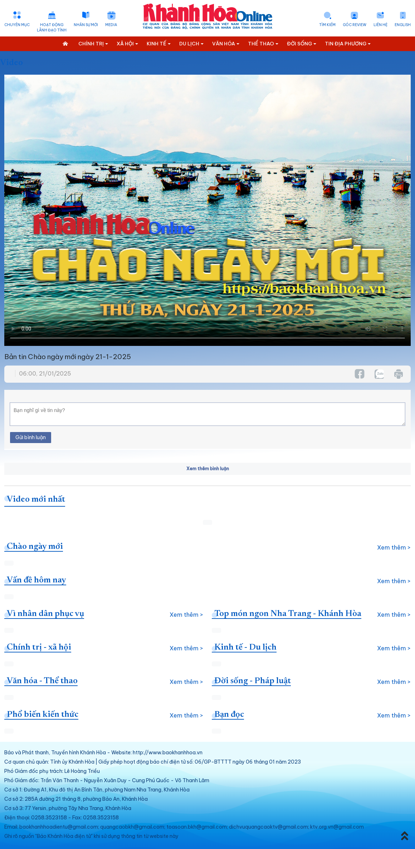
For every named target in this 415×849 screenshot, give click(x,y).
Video (11, 63)
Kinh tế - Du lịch (245, 647)
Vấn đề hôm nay (36, 580)
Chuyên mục (17, 25)
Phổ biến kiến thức (42, 714)
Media (111, 25)
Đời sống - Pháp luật (252, 681)
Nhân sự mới (86, 25)
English (403, 25)
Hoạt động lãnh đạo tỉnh (52, 28)
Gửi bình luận (30, 437)
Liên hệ (380, 25)
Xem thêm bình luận (207, 468)
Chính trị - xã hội (39, 647)
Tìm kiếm (327, 25)
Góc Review (354, 25)
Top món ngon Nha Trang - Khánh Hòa (287, 614)
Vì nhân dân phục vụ (45, 614)
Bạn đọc (229, 714)
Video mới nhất (36, 499)
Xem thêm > (394, 547)
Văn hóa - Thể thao (42, 681)
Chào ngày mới (35, 546)
